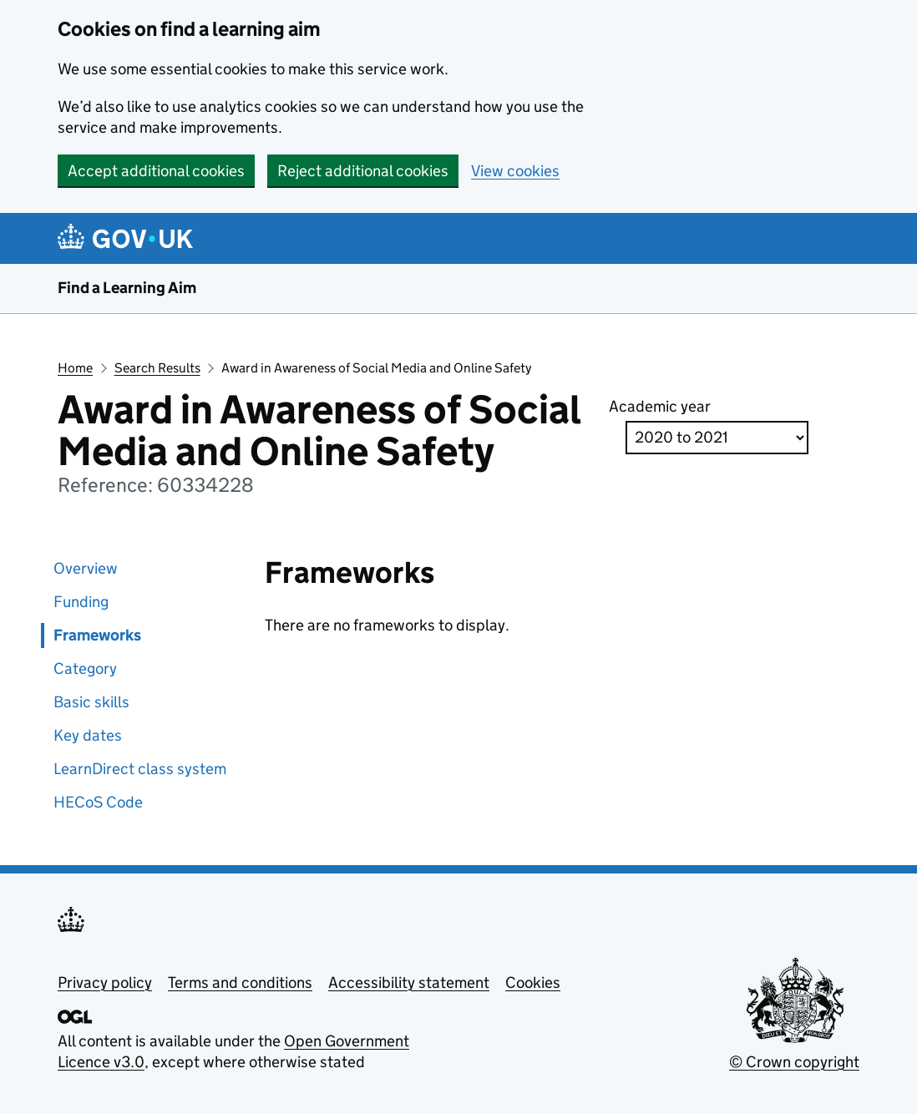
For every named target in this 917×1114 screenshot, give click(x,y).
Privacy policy (105, 982)
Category (85, 668)
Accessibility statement (408, 982)
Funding (81, 601)
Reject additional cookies (362, 170)
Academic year (660, 406)
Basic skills (91, 701)
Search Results (157, 368)
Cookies (532, 982)
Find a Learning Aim (127, 287)
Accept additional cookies (156, 170)
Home (75, 368)
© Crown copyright (794, 1061)
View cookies (515, 171)
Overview (85, 568)
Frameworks (97, 635)
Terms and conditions (240, 982)
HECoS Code (98, 802)
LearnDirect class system (139, 768)
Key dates (87, 735)
